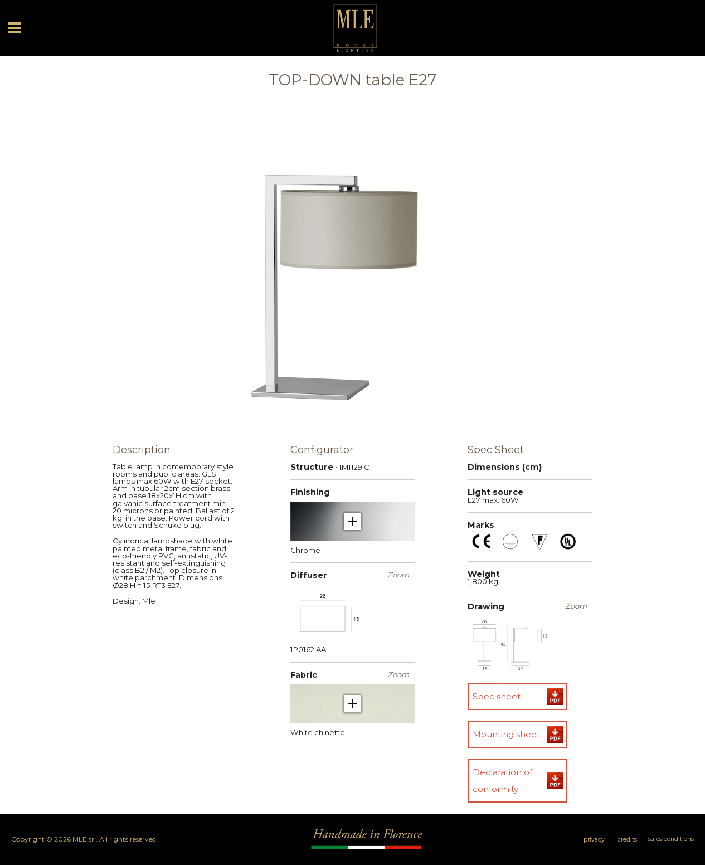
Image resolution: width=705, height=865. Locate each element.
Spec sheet (497, 696)
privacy (594, 839)
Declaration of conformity (502, 780)
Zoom (398, 575)
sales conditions (671, 839)
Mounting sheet (506, 734)
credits (627, 839)
